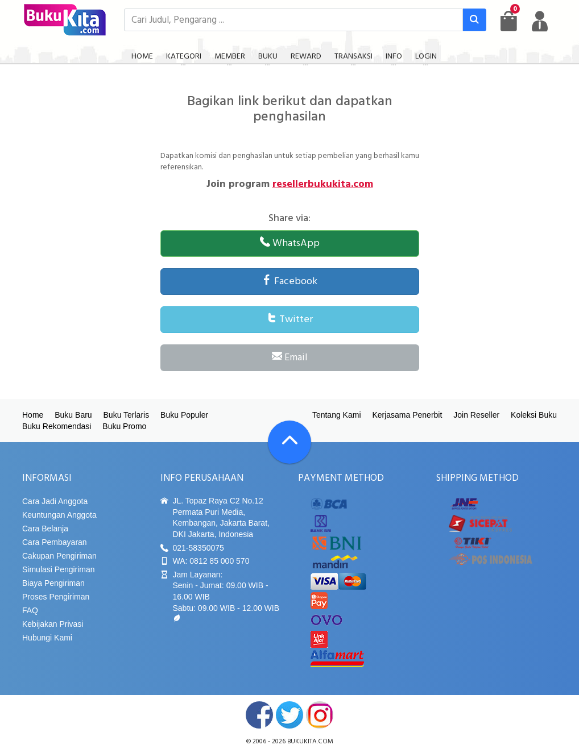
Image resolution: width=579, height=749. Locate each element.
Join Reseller (476, 414)
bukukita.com (310, 741)
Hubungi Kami (47, 637)
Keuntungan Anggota (59, 514)
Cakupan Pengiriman (59, 555)
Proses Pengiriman (55, 596)
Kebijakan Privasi (52, 624)
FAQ (30, 610)
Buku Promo (124, 426)
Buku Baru (73, 414)
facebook (259, 715)
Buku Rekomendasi (56, 426)
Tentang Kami (336, 414)
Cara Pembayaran (54, 542)
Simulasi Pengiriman (58, 569)
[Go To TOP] (289, 442)
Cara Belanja (45, 528)
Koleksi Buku (534, 414)
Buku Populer (184, 414)
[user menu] (539, 21)
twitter (289, 715)
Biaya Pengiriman (53, 583)
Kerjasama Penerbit (407, 414)
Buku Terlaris (127, 414)
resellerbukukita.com (322, 184)
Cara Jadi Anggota (55, 501)
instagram (319, 715)
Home (32, 414)
